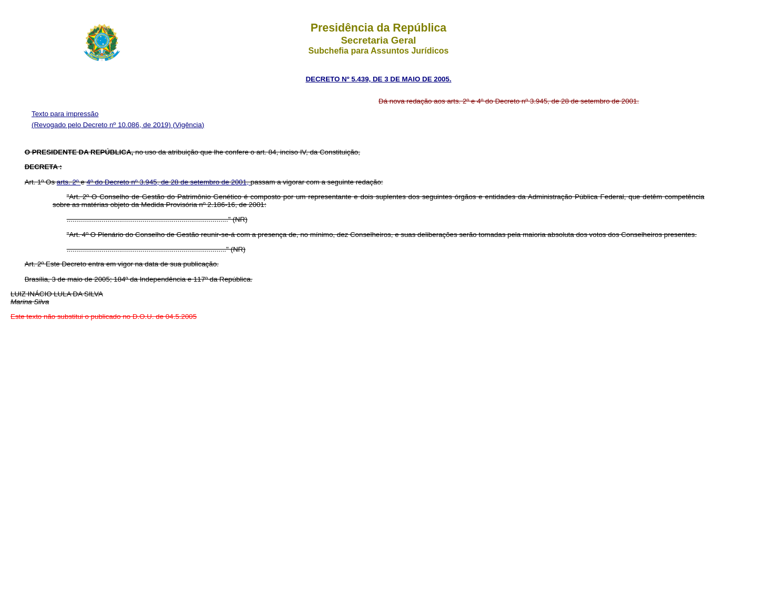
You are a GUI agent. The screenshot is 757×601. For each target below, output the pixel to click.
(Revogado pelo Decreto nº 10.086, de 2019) (102, 125)
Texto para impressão (65, 114)
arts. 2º (69, 182)
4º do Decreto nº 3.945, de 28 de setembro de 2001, (169, 182)
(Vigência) (188, 125)
